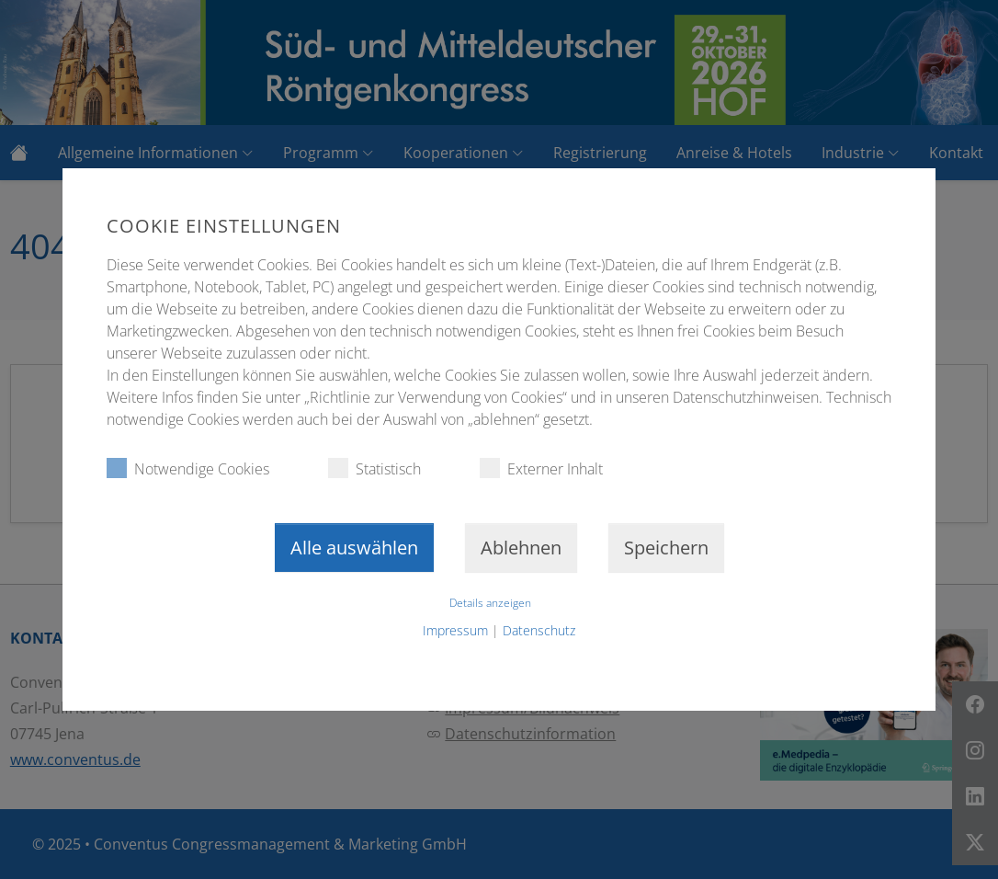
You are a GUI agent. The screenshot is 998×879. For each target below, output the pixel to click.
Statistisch (374, 468)
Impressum (455, 630)
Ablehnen (521, 547)
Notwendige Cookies (188, 468)
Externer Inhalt (541, 468)
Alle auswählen (354, 547)
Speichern (666, 547)
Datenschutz (539, 630)
